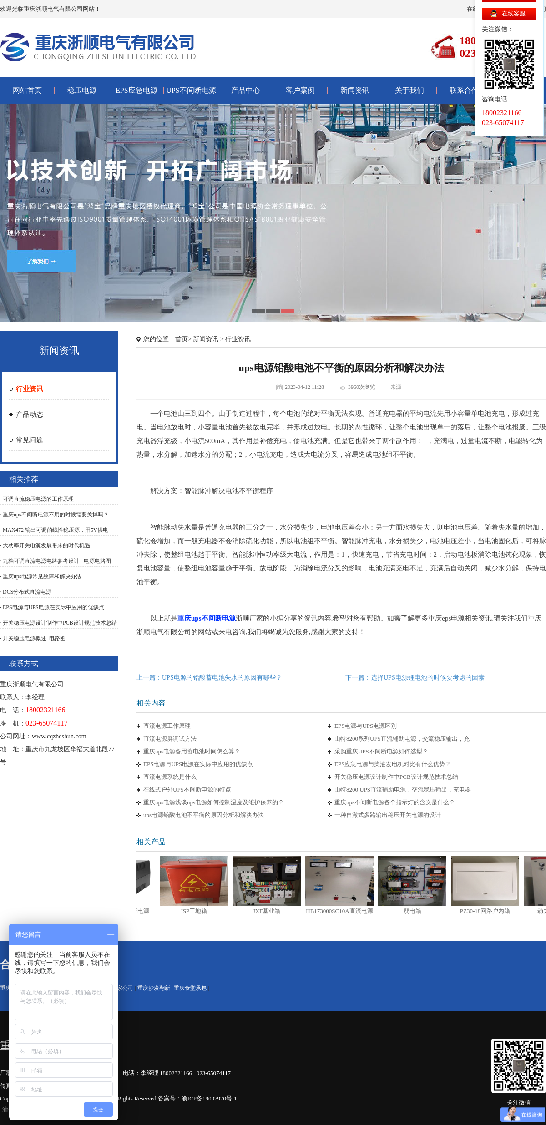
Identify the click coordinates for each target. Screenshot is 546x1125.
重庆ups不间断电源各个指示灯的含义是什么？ (394, 802)
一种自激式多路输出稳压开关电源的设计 (387, 815)
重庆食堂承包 (190, 988)
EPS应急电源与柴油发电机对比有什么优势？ (392, 764)
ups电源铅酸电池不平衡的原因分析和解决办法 (203, 815)
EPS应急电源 (136, 90)
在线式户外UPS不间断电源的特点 (187, 789)
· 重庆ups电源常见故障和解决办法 (40, 576)
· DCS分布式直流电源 (25, 592)
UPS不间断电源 (191, 90)
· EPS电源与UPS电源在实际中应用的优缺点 (52, 607)
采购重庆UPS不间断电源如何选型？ (381, 751)
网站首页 (27, 90)
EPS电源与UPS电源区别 (365, 725)
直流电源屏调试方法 (170, 738)
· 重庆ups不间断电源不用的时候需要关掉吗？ (54, 514)
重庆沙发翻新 (153, 988)
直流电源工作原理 (167, 725)
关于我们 (409, 90)
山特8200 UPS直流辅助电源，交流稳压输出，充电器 (402, 789)
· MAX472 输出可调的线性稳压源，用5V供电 (54, 530)
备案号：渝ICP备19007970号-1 (197, 1098)
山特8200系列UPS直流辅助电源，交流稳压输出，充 (402, 738)
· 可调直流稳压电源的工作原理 (37, 499)
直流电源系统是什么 (170, 776)
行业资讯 (29, 389)
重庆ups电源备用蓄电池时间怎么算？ (191, 751)
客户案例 (300, 90)
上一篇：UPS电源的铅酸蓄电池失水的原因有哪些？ (209, 677)
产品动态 (29, 414)
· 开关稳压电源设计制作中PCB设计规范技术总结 (58, 623)
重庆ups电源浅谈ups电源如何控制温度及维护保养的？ (213, 802)
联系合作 (464, 90)
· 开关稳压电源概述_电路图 (33, 638)
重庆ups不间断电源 (206, 618)
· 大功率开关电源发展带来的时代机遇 (45, 545)
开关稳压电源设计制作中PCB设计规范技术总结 (396, 776)
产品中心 (245, 90)
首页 (181, 339)
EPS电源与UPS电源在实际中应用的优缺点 (198, 764)
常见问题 (29, 440)
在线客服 (514, 13)
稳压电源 (81, 90)
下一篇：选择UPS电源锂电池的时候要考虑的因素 (415, 677)
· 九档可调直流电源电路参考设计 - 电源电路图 (55, 561)
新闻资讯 (354, 90)
